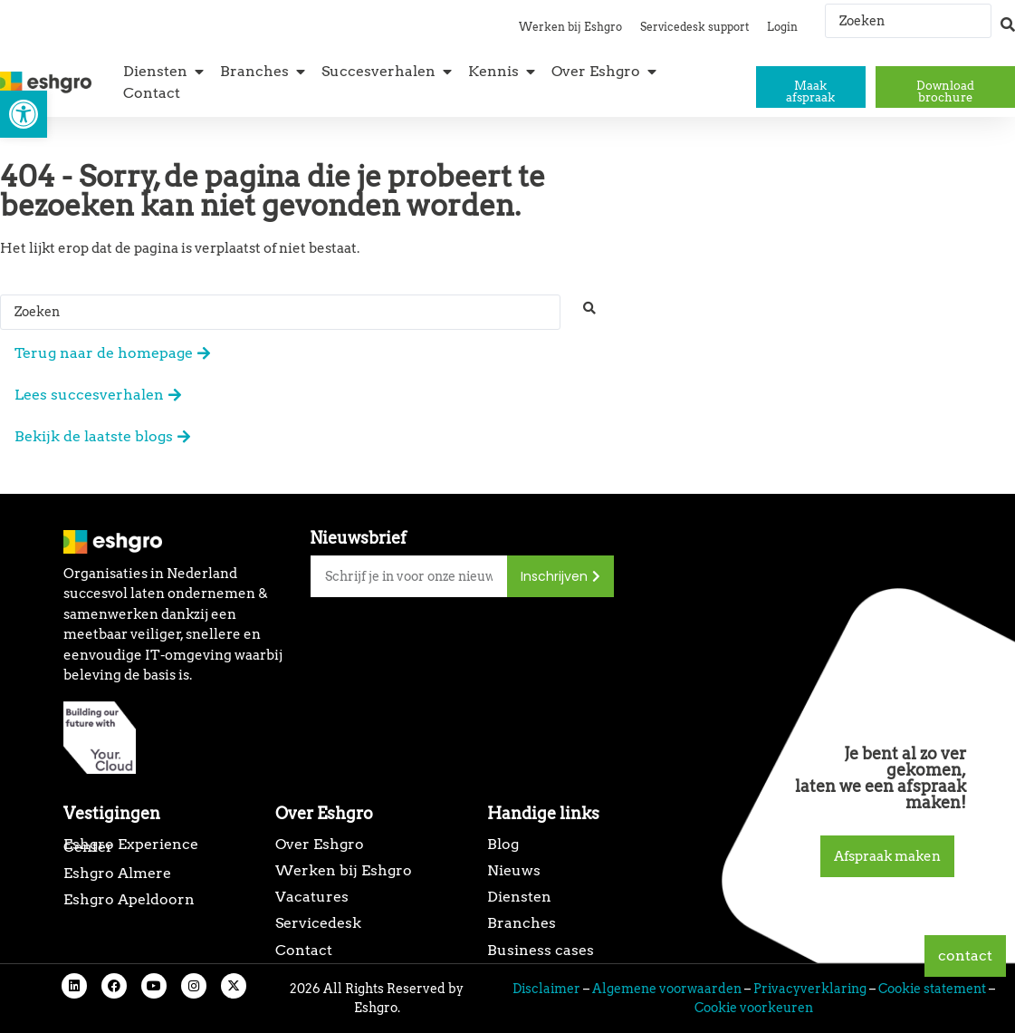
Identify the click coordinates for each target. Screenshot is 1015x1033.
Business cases (540, 950)
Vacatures (312, 896)
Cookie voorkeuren (753, 1007)
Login (782, 27)
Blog (503, 844)
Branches (521, 923)
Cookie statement (932, 988)
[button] (23, 114)
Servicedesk (318, 923)
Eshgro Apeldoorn (129, 899)
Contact (303, 950)
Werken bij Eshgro (570, 27)
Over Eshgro (319, 844)
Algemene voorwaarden (667, 988)
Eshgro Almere (117, 873)
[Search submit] (1008, 16)
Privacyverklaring (810, 988)
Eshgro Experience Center (130, 845)
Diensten (519, 896)
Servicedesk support (694, 27)
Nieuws (514, 870)
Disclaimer (546, 988)
